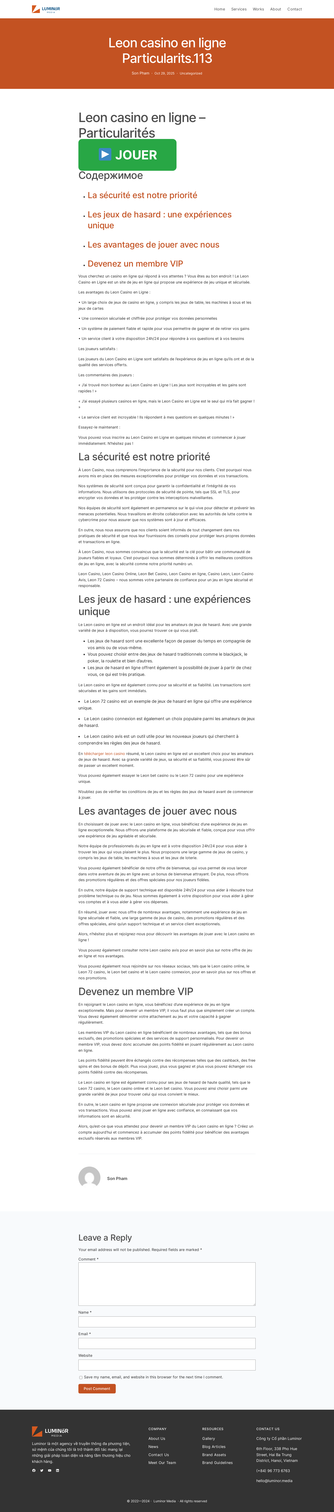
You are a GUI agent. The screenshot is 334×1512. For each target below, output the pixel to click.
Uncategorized (191, 73)
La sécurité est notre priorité (142, 195)
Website (85, 1355)
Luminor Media (165, 1501)
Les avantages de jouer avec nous (153, 244)
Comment (88, 1259)
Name (85, 1312)
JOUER (128, 154)
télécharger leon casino (104, 753)
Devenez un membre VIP (135, 263)
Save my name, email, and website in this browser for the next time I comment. (153, 1377)
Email (84, 1333)
